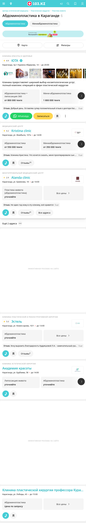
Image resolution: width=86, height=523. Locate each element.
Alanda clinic (20, 177)
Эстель (16, 321)
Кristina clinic (21, 131)
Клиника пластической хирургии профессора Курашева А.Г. (43, 490)
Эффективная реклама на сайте (43, 268)
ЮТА (14, 60)
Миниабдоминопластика (44, 23)
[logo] (36, 3)
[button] (3, 3)
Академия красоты (17, 368)
